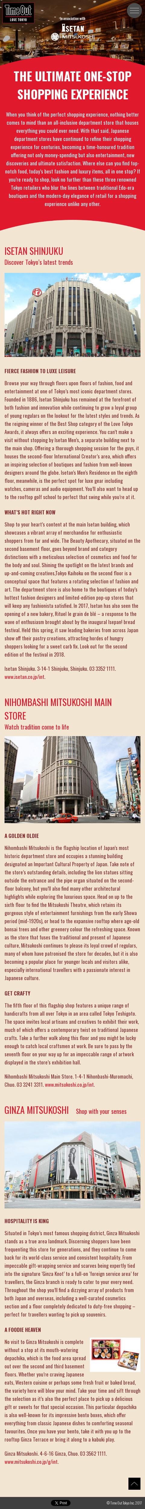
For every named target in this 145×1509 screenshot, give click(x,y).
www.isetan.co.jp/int (24, 676)
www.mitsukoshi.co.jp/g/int (31, 1461)
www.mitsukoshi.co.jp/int (69, 1084)
